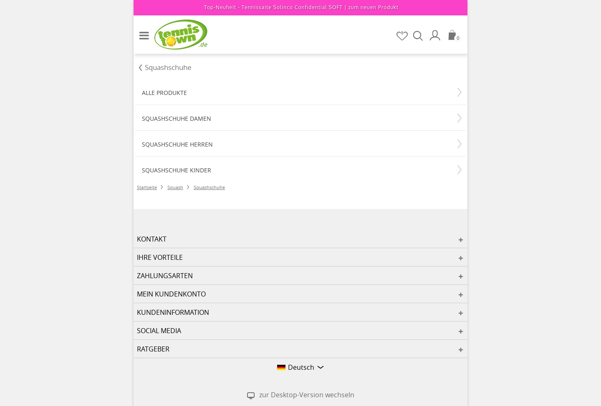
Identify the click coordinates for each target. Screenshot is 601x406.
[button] (142, 32)
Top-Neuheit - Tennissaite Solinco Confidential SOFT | (301, 7)
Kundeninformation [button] (173, 312)
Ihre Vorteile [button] (160, 257)
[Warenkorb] (455, 35)
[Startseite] (175, 34)
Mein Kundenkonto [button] (171, 294)
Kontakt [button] (152, 239)
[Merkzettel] (402, 35)
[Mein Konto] (436, 35)
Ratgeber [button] (153, 349)
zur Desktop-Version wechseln (306, 394)
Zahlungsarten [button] (165, 275)
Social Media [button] (159, 330)
